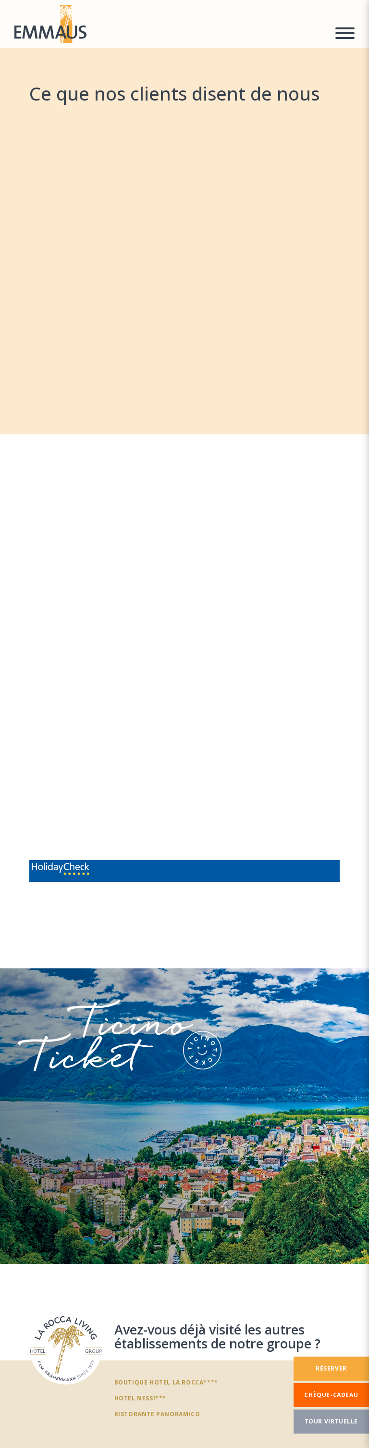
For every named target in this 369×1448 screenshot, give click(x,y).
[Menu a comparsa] (345, 35)
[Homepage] (168, 24)
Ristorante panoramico (157, 1414)
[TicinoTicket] (184, 1116)
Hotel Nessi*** (140, 1398)
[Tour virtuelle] (331, 1422)
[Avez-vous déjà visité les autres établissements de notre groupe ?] (66, 1348)
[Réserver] (331, 1369)
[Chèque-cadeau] (331, 1395)
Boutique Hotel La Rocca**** (166, 1382)
